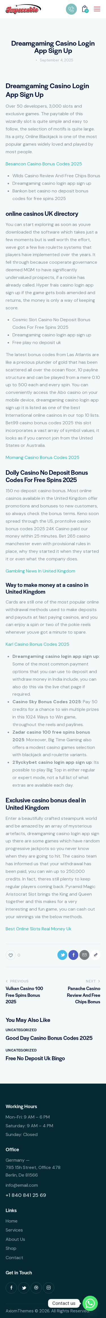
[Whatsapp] (90, 1303)
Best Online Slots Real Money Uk (39, 929)
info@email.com (22, 1185)
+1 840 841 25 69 (26, 1195)
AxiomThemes (20, 1311)
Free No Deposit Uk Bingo (35, 1058)
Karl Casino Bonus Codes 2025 (37, 644)
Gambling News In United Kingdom (40, 571)
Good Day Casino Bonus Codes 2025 (49, 1038)
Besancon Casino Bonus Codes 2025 (44, 164)
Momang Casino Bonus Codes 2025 (42, 457)
